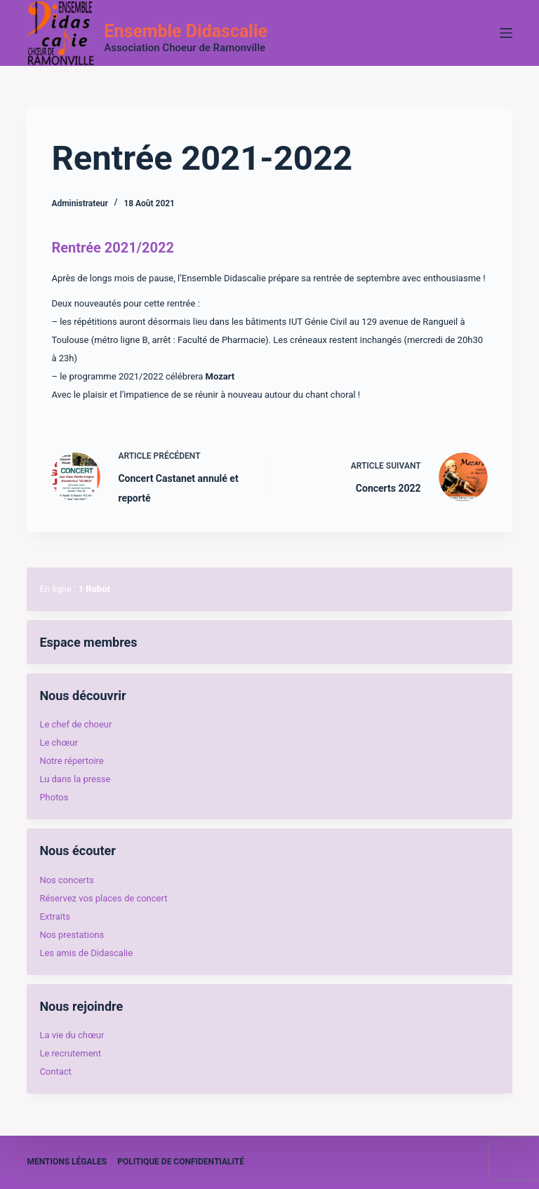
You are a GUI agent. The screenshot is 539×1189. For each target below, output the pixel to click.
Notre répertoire (71, 760)
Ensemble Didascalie (185, 31)
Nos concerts (66, 880)
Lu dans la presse (74, 779)
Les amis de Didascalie (86, 953)
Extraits (54, 916)
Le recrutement (70, 1053)
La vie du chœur (71, 1035)
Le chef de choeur (75, 724)
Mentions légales (67, 1162)
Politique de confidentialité (180, 1162)
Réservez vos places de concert (103, 898)
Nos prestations (71, 934)
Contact (55, 1071)
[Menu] (506, 33)
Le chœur (58, 742)
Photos (53, 797)
